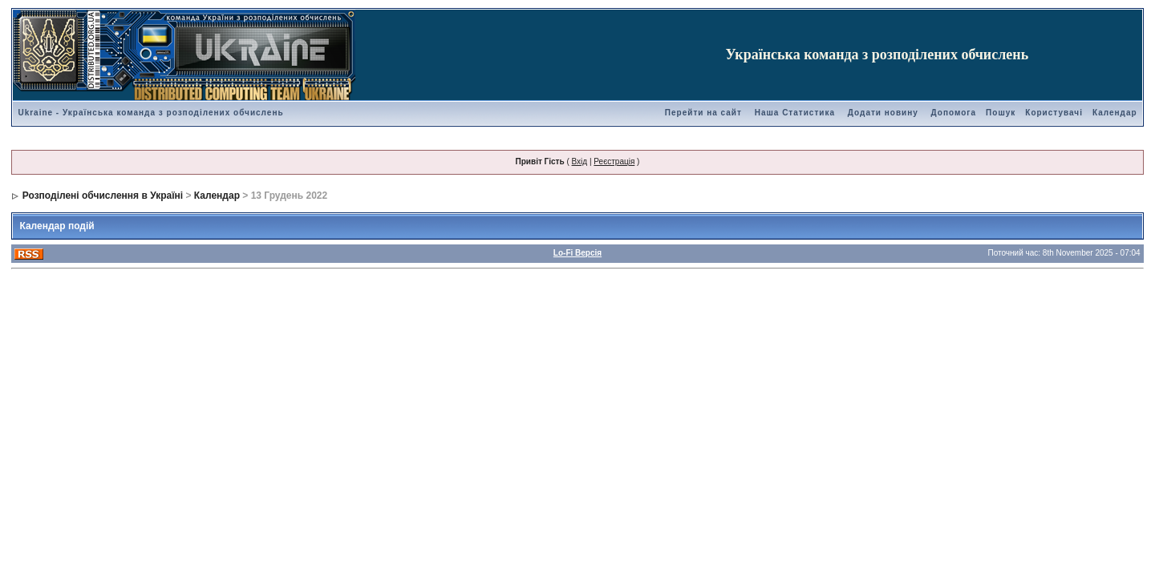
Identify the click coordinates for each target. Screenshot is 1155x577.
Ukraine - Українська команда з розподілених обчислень (150, 112)
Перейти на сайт (703, 112)
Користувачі (1054, 112)
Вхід (580, 161)
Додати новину (883, 112)
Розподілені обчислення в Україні (102, 195)
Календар (1114, 112)
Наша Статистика (795, 112)
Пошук (1000, 112)
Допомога (953, 112)
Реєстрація (614, 161)
